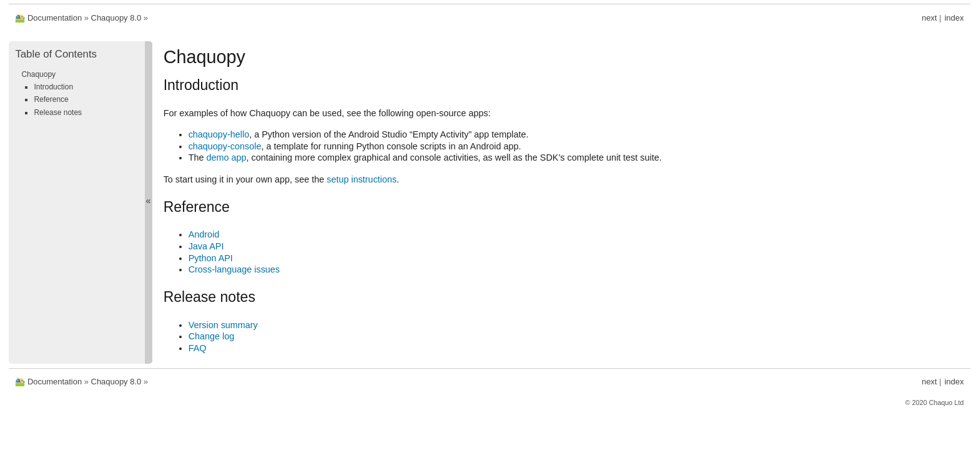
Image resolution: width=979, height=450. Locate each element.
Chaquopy (38, 74)
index (954, 17)
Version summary (223, 325)
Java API (206, 246)
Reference (51, 99)
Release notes (58, 112)
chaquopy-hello (219, 134)
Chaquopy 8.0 (116, 17)
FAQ (198, 348)
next (929, 17)
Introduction (53, 86)
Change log (212, 336)
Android (204, 234)
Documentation (54, 17)
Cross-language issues (234, 269)
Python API (211, 258)
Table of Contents (56, 54)
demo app (226, 157)
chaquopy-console (225, 146)
